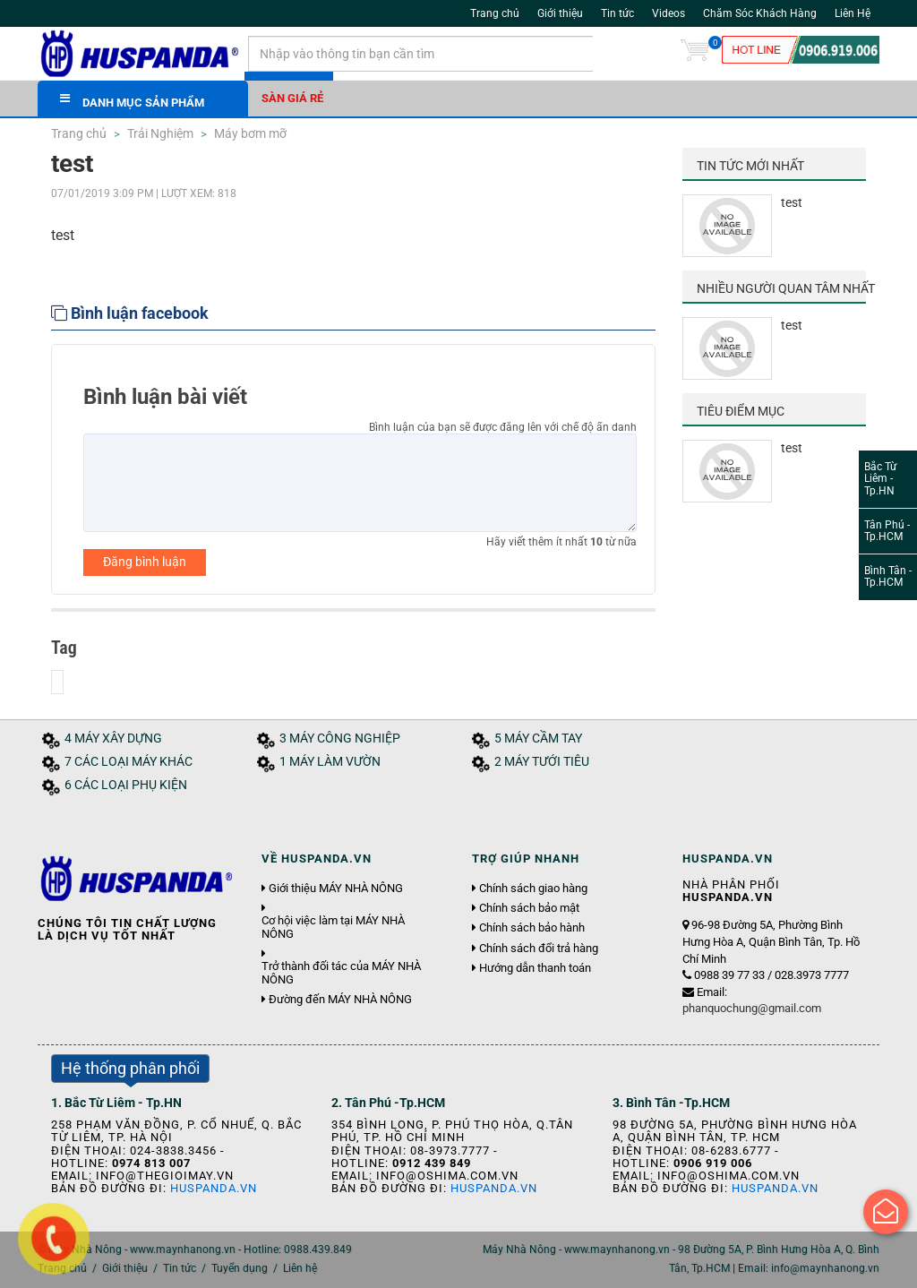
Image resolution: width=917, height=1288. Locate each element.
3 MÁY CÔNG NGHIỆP (339, 738)
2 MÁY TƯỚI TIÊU (541, 762)
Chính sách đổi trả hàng (538, 948)
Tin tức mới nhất (750, 166)
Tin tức (617, 13)
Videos (668, 13)
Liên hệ (300, 1268)
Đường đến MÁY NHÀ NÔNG (340, 999)
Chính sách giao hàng (533, 888)
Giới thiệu (560, 13)
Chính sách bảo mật (529, 908)
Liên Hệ (852, 13)
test (791, 202)
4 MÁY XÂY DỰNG (113, 738)
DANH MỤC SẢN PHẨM (132, 100)
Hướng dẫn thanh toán (535, 968)
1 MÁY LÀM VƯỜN (330, 762)
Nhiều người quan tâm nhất (786, 288)
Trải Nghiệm (158, 133)
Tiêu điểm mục (740, 411)
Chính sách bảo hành (532, 928)
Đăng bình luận (144, 561)
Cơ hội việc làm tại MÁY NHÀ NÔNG (333, 927)
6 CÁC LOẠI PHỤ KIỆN (125, 785)
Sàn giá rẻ (292, 98)
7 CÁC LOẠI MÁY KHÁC (128, 762)
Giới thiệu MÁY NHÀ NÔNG (336, 888)
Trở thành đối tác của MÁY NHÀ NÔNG (341, 972)
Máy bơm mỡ (249, 133)
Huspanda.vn (213, 1188)
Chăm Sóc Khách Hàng (760, 13)
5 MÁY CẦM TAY (538, 738)
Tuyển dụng (239, 1268)
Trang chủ (494, 13)
